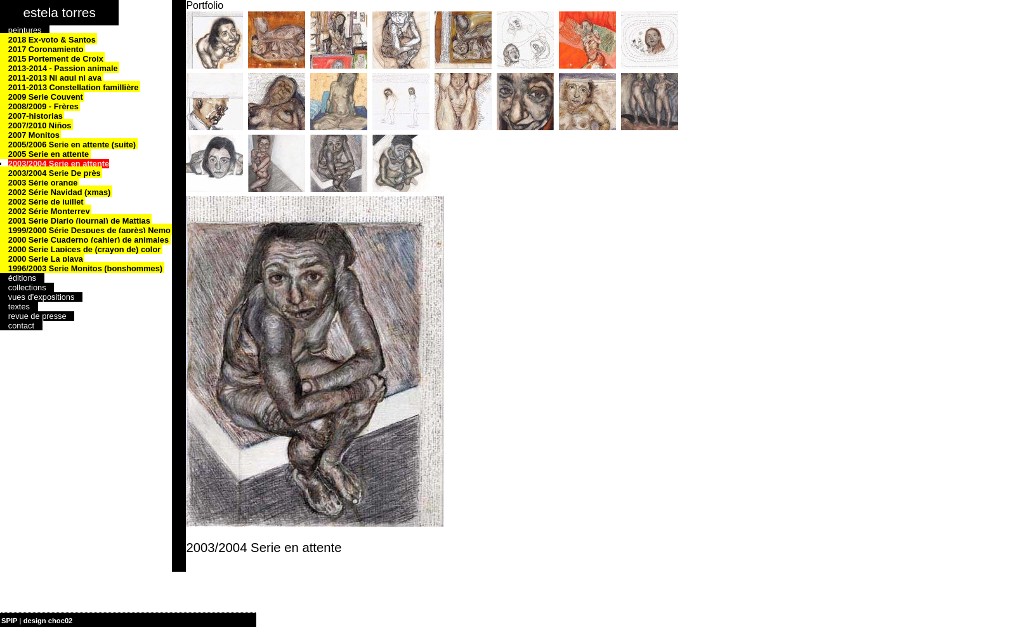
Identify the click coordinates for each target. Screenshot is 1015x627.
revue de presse (37, 316)
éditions (22, 278)
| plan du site (95, 620)
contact (21, 325)
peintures (25, 30)
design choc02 (48, 620)
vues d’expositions (41, 297)
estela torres (59, 12)
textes (19, 306)
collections (27, 287)
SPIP (9, 620)
